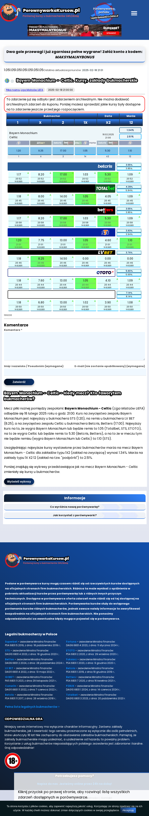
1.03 (85, 174)
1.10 (130, 150)
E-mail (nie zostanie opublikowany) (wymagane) (109, 371)
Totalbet (72, 699)
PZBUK (70, 690)
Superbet (11, 646)
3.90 (108, 302)
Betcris (70, 673)
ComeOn (10, 690)
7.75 (41, 240)
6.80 (41, 302)
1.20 (18, 150)
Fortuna (71, 646)
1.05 (85, 150)
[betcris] (57, 143)
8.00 (41, 196)
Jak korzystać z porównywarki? (75, 520)
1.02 (85, 302)
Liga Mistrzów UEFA (32, 90)
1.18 (19, 196)
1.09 (130, 174)
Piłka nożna (13, 90)
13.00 (63, 240)
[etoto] (92, 143)
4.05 (108, 196)
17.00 (63, 150)
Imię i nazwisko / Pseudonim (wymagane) (33, 371)
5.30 (107, 150)
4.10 (108, 281)
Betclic (9, 699)
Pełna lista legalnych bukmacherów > (32, 712)
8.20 (41, 174)
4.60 (108, 240)
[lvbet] (41, 143)
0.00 (86, 259)
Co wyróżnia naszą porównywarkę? (74, 512)
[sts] (18, 143)
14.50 (63, 259)
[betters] (68, 143)
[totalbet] (78, 143)
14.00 (63, 196)
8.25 (40, 150)
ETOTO (70, 655)
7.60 (41, 281)
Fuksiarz (71, 664)
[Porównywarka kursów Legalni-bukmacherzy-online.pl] (40, 13)
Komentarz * (13, 330)
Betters (71, 682)
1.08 (130, 302)
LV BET (9, 673)
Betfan (9, 664)
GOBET (9, 682)
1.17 (19, 174)
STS (7, 655)
